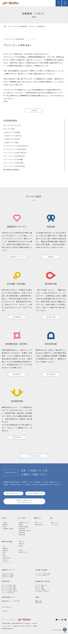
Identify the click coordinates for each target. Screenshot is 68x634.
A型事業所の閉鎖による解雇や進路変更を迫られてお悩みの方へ (16, 623)
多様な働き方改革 (39, 524)
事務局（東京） (39, 602)
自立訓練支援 (17, 317)
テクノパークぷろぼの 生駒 (8, 585)
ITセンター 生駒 (39, 586)
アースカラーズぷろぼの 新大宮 (43, 573)
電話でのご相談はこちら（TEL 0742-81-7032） (24, 501)
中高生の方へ (22, 543)
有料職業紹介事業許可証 (7, 628)
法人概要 (5, 522)
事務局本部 (5, 548)
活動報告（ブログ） (23, 552)
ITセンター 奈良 (39, 588)
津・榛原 (5, 560)
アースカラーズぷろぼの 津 (42, 575)
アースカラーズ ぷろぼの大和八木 (15, 146)
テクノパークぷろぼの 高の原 (9, 588)
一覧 (4, 546)
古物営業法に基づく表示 (18, 626)
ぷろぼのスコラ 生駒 (10, 142)
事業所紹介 (5, 524)
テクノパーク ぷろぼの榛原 (13, 159)
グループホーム (6, 562)
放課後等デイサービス (17, 257)
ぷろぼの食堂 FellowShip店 (42, 591)
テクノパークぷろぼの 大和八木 (9, 591)
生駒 (4, 554)
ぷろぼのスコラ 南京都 (11, 132)
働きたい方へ (22, 541)
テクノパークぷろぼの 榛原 (8, 589)
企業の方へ (21, 545)
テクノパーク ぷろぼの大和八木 (14, 152)
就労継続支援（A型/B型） (25, 530)
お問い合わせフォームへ (13, 493)
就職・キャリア (38, 522)
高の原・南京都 (6, 558)
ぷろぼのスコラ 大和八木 (12, 136)
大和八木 (5, 556)
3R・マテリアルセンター (12, 125)
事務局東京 (5, 550)
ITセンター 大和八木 (40, 589)
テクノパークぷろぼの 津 (8, 592)
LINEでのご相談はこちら (35, 493)
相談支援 (51, 257)
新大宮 (4, 552)
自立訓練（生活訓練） (24, 526)
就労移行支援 (51, 317)
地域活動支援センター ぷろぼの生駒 (10, 601)
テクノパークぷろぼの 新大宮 (9, 586)
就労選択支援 (17, 437)
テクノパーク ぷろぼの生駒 (13, 163)
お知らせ (21, 550)
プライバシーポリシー (7, 626)
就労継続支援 (17, 374)
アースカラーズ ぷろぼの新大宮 (14, 149)
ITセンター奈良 (9, 129)
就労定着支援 (51, 374)
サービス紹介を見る (34, 456)
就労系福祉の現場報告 (11, 169)
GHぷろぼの (4, 610)
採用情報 (35, 626)
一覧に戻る (34, 110)
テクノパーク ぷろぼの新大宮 (14, 156)
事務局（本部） (39, 601)
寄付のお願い (29, 626)
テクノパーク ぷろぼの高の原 (14, 166)
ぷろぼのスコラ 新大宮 (11, 139)
